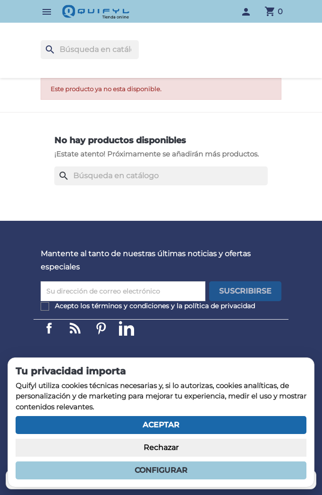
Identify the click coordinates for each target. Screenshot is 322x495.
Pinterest (101, 328)
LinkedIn (126, 328)
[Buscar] (90, 49)
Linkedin (75, 328)
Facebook (49, 328)
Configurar (161, 470)
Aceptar (161, 424)
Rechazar (161, 447)
